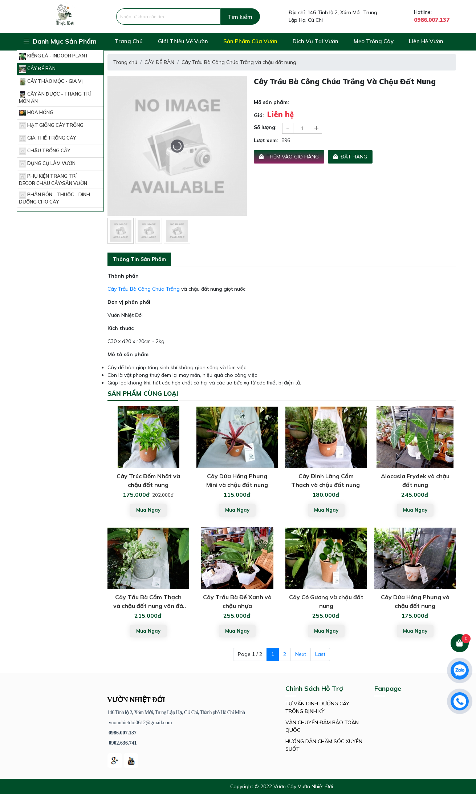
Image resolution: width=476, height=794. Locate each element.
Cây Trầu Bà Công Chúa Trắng (143, 289)
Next (300, 654)
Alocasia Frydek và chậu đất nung (415, 480)
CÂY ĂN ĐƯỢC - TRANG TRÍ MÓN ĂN (55, 97)
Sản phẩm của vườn (250, 41)
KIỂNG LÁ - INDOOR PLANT (54, 56)
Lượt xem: (266, 140)
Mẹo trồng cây (374, 41)
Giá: (259, 115)
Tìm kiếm (240, 16)
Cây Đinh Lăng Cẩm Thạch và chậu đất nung (326, 480)
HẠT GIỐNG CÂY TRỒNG (51, 125)
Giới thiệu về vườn (183, 41)
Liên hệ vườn (426, 41)
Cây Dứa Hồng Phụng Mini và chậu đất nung (237, 480)
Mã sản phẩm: (271, 102)
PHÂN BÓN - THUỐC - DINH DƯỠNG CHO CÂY (54, 198)
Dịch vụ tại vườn (315, 41)
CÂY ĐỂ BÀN (37, 69)
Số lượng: (265, 127)
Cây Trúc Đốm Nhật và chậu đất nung (148, 480)
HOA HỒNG (36, 113)
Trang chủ (129, 41)
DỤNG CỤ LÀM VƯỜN (47, 164)
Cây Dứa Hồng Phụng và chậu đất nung (415, 601)
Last (320, 654)
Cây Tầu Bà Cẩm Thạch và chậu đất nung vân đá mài (148, 601)
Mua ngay (148, 510)
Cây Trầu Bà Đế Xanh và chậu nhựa (237, 601)
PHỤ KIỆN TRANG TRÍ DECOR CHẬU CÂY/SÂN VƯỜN (53, 179)
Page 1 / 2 (250, 654)
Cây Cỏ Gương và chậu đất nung (326, 601)
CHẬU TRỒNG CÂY (44, 151)
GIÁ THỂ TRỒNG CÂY (47, 138)
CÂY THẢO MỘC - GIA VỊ (51, 81)
